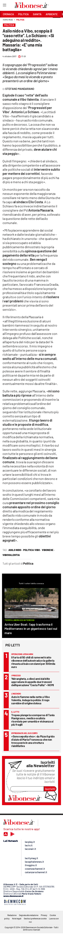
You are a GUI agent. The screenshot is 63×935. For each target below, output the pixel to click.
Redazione (11, 915)
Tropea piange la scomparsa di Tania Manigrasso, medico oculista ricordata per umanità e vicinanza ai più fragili (33, 719)
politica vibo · (32, 549)
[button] (56, 22)
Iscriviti (50, 789)
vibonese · (48, 549)
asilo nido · (15, 549)
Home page (8, 20)
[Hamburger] (4, 6)
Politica (20, 20)
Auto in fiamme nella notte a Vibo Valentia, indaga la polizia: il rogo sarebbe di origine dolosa (30, 700)
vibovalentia (11, 554)
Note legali (16, 918)
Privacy (44, 915)
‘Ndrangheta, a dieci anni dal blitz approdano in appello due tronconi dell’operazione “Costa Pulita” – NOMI (32, 682)
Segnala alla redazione (28, 915)
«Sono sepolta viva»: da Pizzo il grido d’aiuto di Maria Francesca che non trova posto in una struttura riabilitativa (33, 741)
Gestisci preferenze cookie (35, 918)
